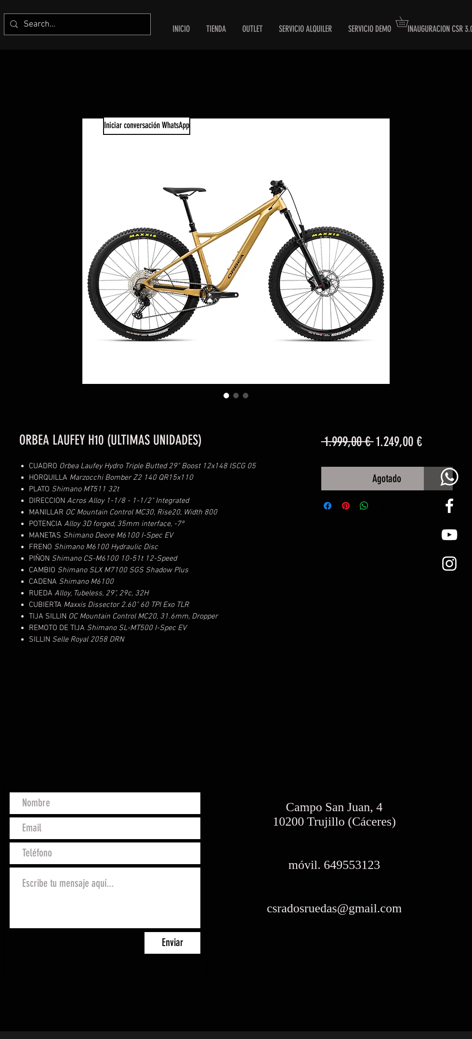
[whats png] (449, 477)
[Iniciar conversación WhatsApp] (146, 126)
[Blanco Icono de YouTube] (449, 534)
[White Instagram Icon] (449, 563)
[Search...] (77, 24)
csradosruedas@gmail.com (334, 908)
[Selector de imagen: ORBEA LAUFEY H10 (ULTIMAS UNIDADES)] (226, 395)
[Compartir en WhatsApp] (364, 506)
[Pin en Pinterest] (346, 506)
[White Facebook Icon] (449, 505)
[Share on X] (382, 506)
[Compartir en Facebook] (327, 506)
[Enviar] (172, 943)
